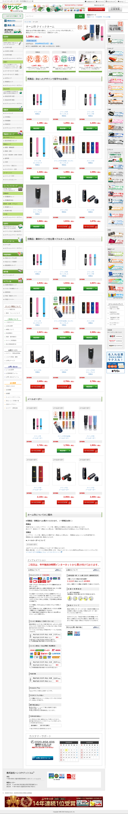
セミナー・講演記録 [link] (12, 408)
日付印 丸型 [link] (8, 47)
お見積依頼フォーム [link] (12, 373)
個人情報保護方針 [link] (11, 344)
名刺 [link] (6, 162)
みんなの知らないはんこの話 (114, 323)
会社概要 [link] (8, 390)
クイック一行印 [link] (9, 176)
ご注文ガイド (90, 1)
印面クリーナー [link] (9, 299)
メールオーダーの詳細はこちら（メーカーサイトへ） (43, 552)
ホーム (121, 1)
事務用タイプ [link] (9, 81)
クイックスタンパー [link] (11, 179)
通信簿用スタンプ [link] (10, 265)
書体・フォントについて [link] (13, 313)
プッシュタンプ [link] (9, 275)
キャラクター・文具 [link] (11, 169)
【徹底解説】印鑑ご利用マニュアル (114, 318)
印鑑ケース (90, 17)
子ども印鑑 (106, 17)
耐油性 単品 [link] (8, 210)
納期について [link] (10, 329)
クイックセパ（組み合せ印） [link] (13, 231)
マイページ (101, 1)
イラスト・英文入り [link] (11, 165)
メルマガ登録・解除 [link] (12, 357)
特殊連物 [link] (7, 120)
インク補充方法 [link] (10, 309)
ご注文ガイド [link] (10, 322)
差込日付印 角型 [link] (9, 100)
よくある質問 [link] (10, 369)
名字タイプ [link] (8, 78)
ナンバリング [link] (9, 113)
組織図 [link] (8, 393)
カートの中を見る (96, 9)
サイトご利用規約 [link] (11, 340)
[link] (37, 108)
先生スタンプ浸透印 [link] (11, 261)
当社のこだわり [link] (10, 386)
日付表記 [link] (7, 117)
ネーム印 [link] (7, 244)
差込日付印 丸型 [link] (9, 96)
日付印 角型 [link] (8, 55)
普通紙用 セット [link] (9, 196)
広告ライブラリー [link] (11, 404)
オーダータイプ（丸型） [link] (12, 71)
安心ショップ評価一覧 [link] (12, 400)
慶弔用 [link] (7, 158)
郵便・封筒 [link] (8, 151)
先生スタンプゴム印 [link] (11, 258)
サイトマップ (111, 1)
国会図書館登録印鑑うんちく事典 (114, 307)
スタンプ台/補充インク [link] (11, 288)
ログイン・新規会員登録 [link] (13, 353)
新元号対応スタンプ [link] (11, 140)
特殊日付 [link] (7, 124)
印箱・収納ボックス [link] (11, 296)
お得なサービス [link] (10, 360)
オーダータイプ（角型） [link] (12, 74)
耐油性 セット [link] (9, 207)
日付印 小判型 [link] (9, 51)
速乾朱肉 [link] (7, 292)
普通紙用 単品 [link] (9, 200)
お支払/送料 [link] (9, 326)
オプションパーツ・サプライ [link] (13, 58)
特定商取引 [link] (9, 333)
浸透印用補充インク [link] (11, 285)
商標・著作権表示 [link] (11, 337)
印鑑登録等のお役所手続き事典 (114, 313)
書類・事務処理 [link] (9, 147)
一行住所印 (98, 17)
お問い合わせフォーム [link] (12, 377)
